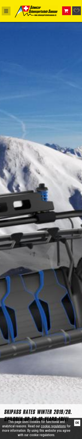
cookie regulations (53, 426)
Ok (77, 423)
